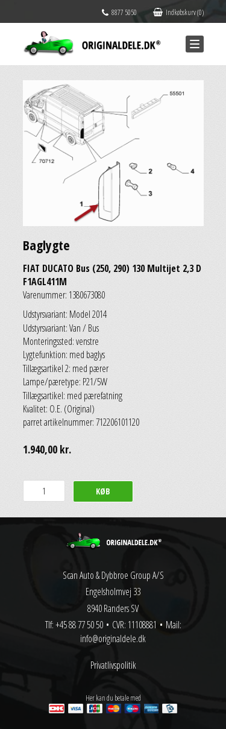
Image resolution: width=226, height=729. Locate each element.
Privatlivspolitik (113, 665)
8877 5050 (119, 12)
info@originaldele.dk (113, 638)
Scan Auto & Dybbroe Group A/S (113, 575)
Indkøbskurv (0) (178, 12)
